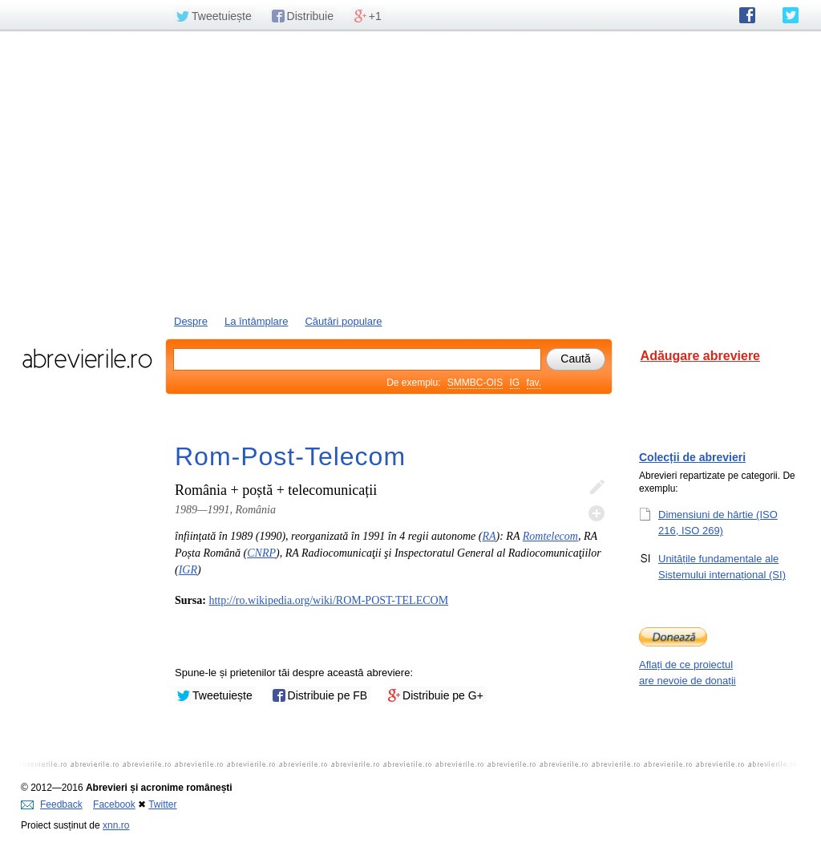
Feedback (52, 804)
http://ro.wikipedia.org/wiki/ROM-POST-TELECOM (328, 600)
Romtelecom (550, 536)
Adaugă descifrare (596, 513)
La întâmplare (256, 321)
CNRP (261, 553)
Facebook (114, 804)
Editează (596, 488)
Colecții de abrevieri (692, 457)
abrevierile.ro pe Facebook (747, 15)
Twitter (162, 804)
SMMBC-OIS (475, 382)
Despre (191, 321)
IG (515, 382)
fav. (534, 382)
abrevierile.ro (87, 358)
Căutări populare (343, 321)
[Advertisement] (410, 171)
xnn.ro (116, 825)
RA (488, 536)
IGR (188, 570)
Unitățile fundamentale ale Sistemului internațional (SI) (722, 566)
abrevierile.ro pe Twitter (791, 15)
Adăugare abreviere (700, 356)
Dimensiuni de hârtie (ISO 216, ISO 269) (718, 522)
